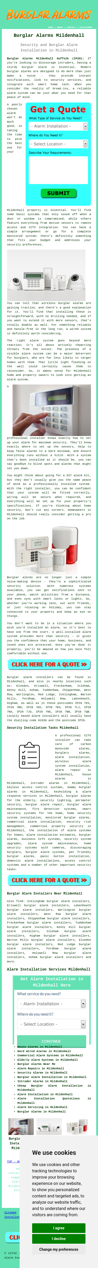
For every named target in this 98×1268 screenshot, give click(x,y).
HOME (50, 27)
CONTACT (71, 27)
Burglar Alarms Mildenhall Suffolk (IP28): (45, 58)
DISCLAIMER (85, 27)
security (84, 865)
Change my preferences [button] (58, 1249)
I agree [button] (58, 1228)
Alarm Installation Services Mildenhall (48, 969)
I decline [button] (59, 1239)
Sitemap (10, 1212)
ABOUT (60, 27)
